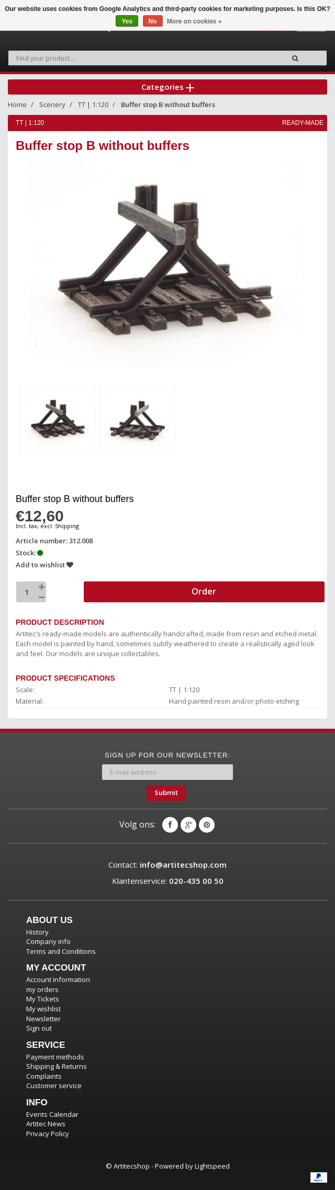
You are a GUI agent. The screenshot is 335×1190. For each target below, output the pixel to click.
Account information (58, 979)
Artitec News (45, 1123)
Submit (166, 792)
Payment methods (55, 1056)
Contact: (167, 864)
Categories (167, 86)
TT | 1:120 (93, 104)
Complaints (44, 1076)
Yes (126, 21)
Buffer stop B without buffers (168, 104)
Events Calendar (52, 1114)
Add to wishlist (44, 564)
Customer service (54, 1085)
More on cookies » (194, 21)
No (153, 21)
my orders (42, 989)
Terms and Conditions (61, 951)
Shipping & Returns (56, 1066)
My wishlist (43, 1008)
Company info (48, 941)
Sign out (39, 1028)
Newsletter (43, 1018)
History (37, 932)
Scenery (52, 104)
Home (17, 104)
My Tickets (42, 999)
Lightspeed (212, 1166)
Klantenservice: (168, 881)
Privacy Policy (47, 1133)
